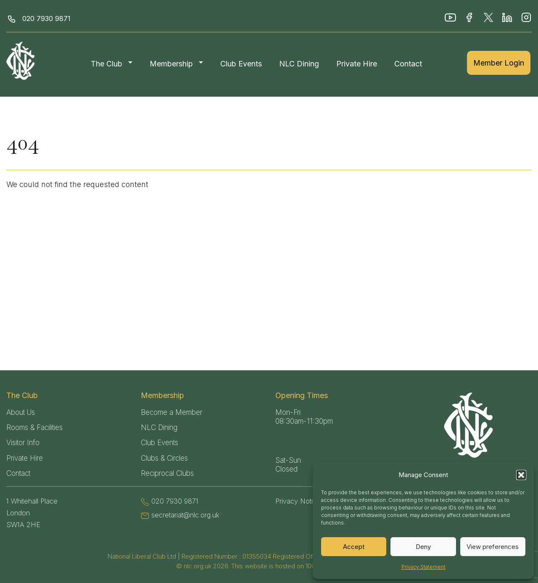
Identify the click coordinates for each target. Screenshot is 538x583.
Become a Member (171, 412)
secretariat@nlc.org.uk (185, 515)
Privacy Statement (423, 567)
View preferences (493, 547)
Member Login (498, 62)
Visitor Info (23, 442)
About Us (20, 412)
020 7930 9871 (46, 18)
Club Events (241, 63)
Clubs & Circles (164, 458)
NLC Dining (299, 63)
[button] (521, 475)
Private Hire (356, 63)
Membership (171, 63)
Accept (353, 547)
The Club (106, 63)
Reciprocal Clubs (167, 473)
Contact (408, 63)
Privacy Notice (298, 501)
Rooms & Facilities (34, 427)
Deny (423, 547)
